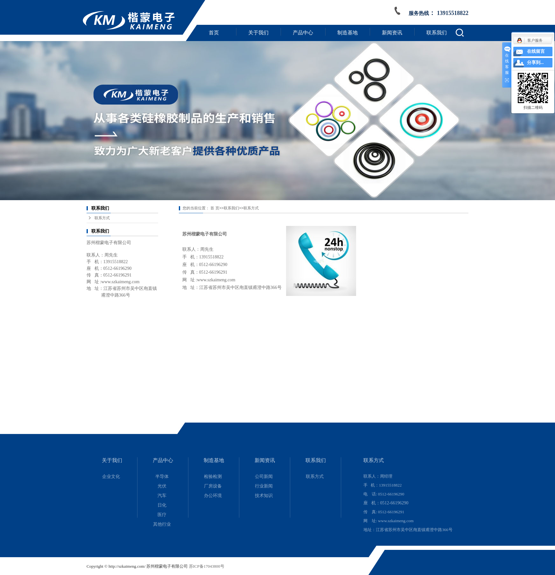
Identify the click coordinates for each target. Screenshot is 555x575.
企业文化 (111, 476)
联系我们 (436, 32)
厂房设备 (213, 486)
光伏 (162, 486)
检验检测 (213, 476)
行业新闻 (264, 486)
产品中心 (303, 32)
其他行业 (162, 524)
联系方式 (102, 218)
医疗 (162, 514)
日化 (162, 505)
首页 (214, 32)
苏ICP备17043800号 (206, 566)
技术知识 (264, 495)
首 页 (214, 208)
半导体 (162, 476)
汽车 (162, 495)
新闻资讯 (392, 32)
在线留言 (536, 51)
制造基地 (347, 32)
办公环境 (213, 495)
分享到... (535, 62)
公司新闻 (264, 476)
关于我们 (258, 32)
